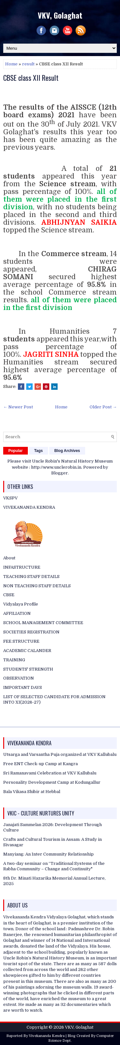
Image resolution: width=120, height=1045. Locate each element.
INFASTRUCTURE (21, 567)
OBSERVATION (18, 678)
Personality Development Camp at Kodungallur (51, 782)
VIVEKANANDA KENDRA (29, 507)
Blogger (59, 473)
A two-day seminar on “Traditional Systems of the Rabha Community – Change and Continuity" (54, 866)
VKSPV (10, 498)
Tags (38, 450)
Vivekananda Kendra (47, 1036)
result (28, 64)
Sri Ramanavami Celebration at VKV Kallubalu (49, 773)
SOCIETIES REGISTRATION (31, 632)
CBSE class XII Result (31, 77)
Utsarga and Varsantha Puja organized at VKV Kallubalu (59, 754)
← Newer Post (18, 407)
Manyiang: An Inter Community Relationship (48, 854)
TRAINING (14, 659)
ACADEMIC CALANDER (27, 650)
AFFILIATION (17, 613)
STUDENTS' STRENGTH (28, 669)
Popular (15, 450)
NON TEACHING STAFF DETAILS (37, 585)
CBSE (8, 594)
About (9, 558)
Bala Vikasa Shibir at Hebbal (31, 791)
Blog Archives (67, 450)
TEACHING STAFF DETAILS (31, 576)
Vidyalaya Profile (20, 604)
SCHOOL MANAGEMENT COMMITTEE (43, 622)
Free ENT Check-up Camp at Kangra (40, 763)
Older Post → (103, 407)
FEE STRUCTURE (21, 641)
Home (11, 64)
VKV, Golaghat (60, 15)
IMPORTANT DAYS (22, 687)
